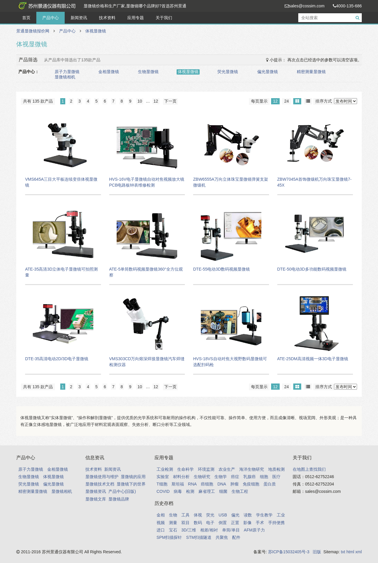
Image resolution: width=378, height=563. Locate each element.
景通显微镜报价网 (45, 6)
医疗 (276, 476)
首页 (26, 17)
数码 (198, 522)
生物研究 (202, 476)
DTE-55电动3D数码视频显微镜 (221, 269)
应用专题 (135, 17)
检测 (190, 491)
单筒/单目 (231, 530)
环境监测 (206, 469)
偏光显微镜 (267, 71)
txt (343, 551)
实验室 (163, 476)
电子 (210, 522)
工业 (281, 515)
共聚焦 (222, 537)
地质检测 (276, 469)
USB (223, 515)
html (350, 551)
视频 (161, 522)
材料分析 (181, 476)
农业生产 (227, 469)
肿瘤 (234, 484)
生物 (173, 515)
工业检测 (165, 469)
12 (275, 101)
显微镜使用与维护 (101, 476)
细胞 (264, 476)
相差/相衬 (209, 530)
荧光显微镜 (227, 71)
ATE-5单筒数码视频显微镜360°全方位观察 (146, 272)
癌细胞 (207, 484)
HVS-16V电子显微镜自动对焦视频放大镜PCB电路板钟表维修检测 (146, 182)
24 (286, 101)
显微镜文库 (95, 499)
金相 (161, 515)
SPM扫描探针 (169, 537)
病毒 (178, 491)
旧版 (317, 551)
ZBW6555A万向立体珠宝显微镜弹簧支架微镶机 (230, 182)
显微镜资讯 (95, 491)
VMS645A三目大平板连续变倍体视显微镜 (61, 182)
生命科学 (185, 469)
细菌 (223, 491)
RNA (192, 484)
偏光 (235, 515)
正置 (235, 522)
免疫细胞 (251, 484)
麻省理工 (206, 491)
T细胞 (162, 484)
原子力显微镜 (67, 71)
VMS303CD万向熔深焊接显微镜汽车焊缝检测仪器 (147, 361)
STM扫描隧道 (198, 537)
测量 (173, 522)
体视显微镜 (95, 31)
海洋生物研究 (251, 469)
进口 (161, 530)
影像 (247, 522)
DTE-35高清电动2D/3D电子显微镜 (56, 358)
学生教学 (264, 515)
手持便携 (276, 522)
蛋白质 (269, 484)
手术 (260, 522)
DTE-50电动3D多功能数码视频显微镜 (311, 269)
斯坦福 (178, 484)
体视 (198, 515)
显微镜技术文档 (99, 484)
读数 (248, 515)
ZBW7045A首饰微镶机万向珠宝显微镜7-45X (314, 182)
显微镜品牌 (118, 499)
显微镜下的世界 (131, 484)
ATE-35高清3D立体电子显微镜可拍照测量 (61, 272)
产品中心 (50, 17)
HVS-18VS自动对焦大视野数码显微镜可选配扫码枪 (230, 361)
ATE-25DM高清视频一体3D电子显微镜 (312, 358)
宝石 (173, 530)
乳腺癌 (249, 476)
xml (358, 551)
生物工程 (240, 491)
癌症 (235, 476)
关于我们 (164, 17)
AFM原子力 (254, 530)
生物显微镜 (148, 71)
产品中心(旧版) (122, 491)
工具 (185, 515)
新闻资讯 (79, 17)
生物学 (220, 476)
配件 (236, 537)
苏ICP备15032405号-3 (288, 551)
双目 (185, 522)
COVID (163, 491)
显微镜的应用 (133, 476)
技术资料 (107, 17)
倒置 (223, 522)
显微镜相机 (65, 77)
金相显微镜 (108, 71)
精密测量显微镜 (311, 71)
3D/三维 (188, 530)
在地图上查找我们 (309, 469)
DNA (221, 484)
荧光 (210, 515)
